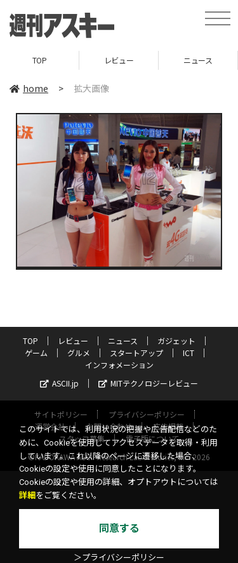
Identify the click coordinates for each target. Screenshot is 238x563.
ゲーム (36, 352)
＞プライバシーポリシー (119, 557)
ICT (188, 352)
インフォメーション (119, 364)
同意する (119, 528)
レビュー (118, 60)
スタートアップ (136, 352)
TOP (39, 60)
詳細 (27, 495)
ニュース (197, 60)
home (29, 88)
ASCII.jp (59, 383)
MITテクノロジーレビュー (148, 383)
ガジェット (176, 340)
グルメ (78, 352)
